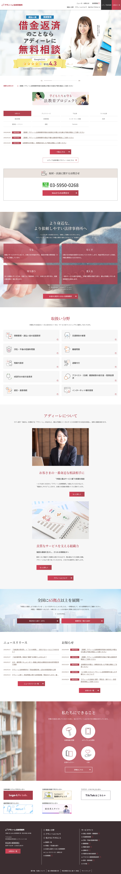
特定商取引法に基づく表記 (70, 871)
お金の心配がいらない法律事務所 (60, 296)
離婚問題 (85, 843)
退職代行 (85, 850)
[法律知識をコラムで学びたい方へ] (18, 795)
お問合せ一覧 (116, 5)
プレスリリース (46, 113)
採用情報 (95, 3)
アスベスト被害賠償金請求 (91, 857)
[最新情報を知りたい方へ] (18, 809)
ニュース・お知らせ (83, 3)
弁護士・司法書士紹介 (51, 845)
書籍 (46, 124)
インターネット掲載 (75, 119)
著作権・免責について (38, 871)
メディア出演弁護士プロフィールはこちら (60, 160)
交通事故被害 (87, 837)
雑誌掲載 (17, 119)
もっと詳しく (77, 494)
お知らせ (17, 113)
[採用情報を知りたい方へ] (57, 809)
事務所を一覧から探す (82, 621)
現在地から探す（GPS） (37, 621)
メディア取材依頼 (106, 5)
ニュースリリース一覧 (31, 684)
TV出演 (75, 113)
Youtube (74, 124)
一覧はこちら (60, 152)
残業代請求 (86, 847)
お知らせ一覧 (89, 690)
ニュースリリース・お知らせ (53, 852)
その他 (85, 864)
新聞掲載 (46, 119)
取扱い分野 (70, 7)
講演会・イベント (17, 124)
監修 (103, 119)
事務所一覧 (48, 842)
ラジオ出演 (103, 113)
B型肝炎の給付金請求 (89, 853)
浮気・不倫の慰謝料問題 (90, 840)
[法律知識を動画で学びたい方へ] (57, 795)
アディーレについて (60, 578)
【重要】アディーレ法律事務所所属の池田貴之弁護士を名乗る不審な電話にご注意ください (46, 86)
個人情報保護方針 (53, 871)
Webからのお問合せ (60, 193)
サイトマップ (86, 871)
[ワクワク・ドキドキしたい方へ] (95, 795)
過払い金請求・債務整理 (90, 833)
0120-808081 (12, 843)
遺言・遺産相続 (87, 860)
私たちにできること (53, 838)
